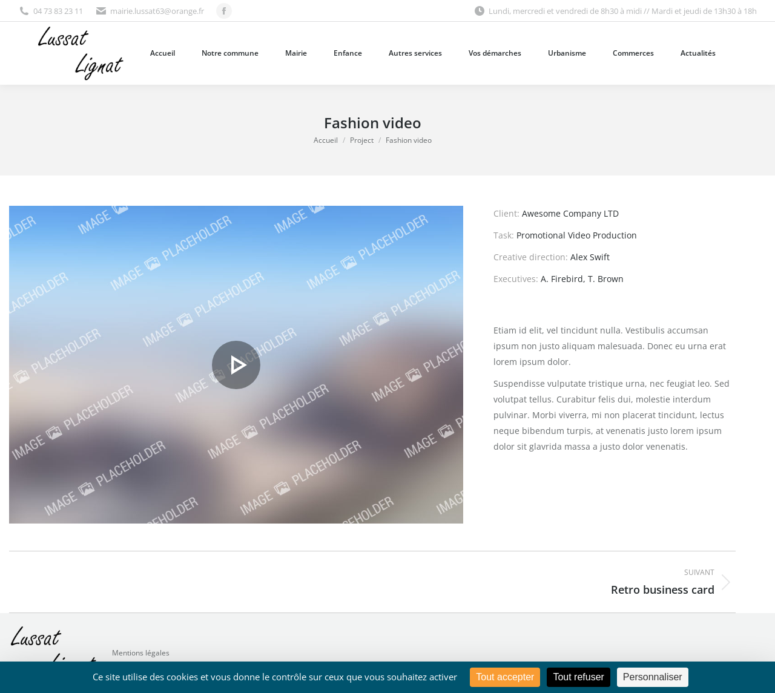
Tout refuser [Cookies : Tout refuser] (578, 677)
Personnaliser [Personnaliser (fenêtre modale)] (652, 677)
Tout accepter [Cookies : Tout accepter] (505, 677)
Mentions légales (141, 653)
